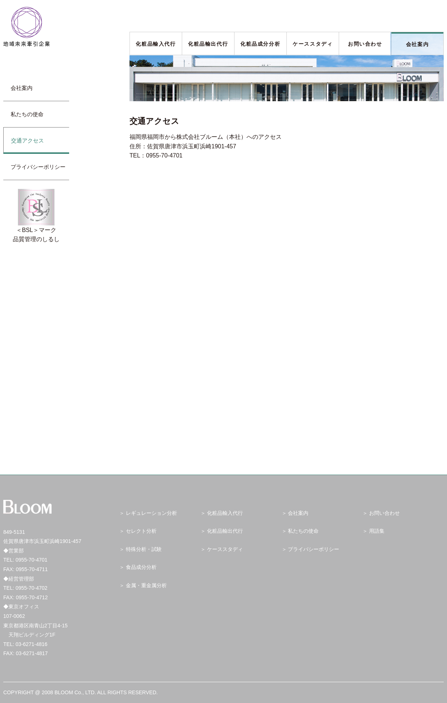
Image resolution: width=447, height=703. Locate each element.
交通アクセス (27, 140)
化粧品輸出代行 (208, 44)
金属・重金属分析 (146, 585)
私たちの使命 (27, 114)
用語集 (376, 531)
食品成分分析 (141, 567)
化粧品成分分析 (260, 44)
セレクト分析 (141, 531)
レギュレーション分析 (151, 513)
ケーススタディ (313, 44)
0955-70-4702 (31, 588)
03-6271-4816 (31, 644)
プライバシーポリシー (38, 167)
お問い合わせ (365, 44)
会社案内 (417, 44)
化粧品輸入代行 (156, 44)
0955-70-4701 (31, 560)
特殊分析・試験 (144, 549)
